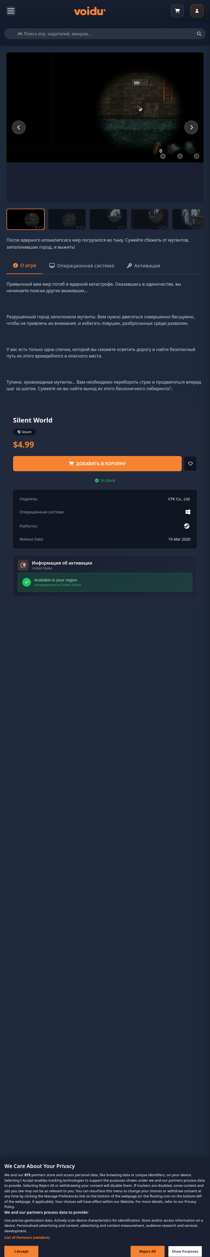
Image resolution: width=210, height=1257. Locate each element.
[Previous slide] (19, 127)
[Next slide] (191, 127)
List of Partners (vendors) (27, 1240)
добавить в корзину (97, 464)
